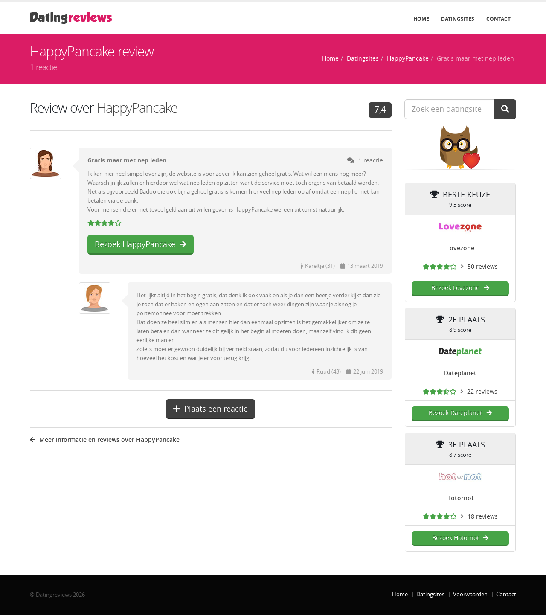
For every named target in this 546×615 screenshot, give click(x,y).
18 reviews (483, 516)
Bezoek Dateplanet (460, 413)
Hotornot (460, 498)
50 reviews (483, 266)
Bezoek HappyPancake (140, 244)
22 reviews (482, 391)
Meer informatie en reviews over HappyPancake (105, 440)
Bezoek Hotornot (460, 538)
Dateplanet (460, 373)
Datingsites (457, 19)
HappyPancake (408, 58)
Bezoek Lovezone (460, 288)
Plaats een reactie (210, 409)
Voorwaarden (470, 594)
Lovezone (460, 248)
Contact (498, 19)
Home (421, 19)
